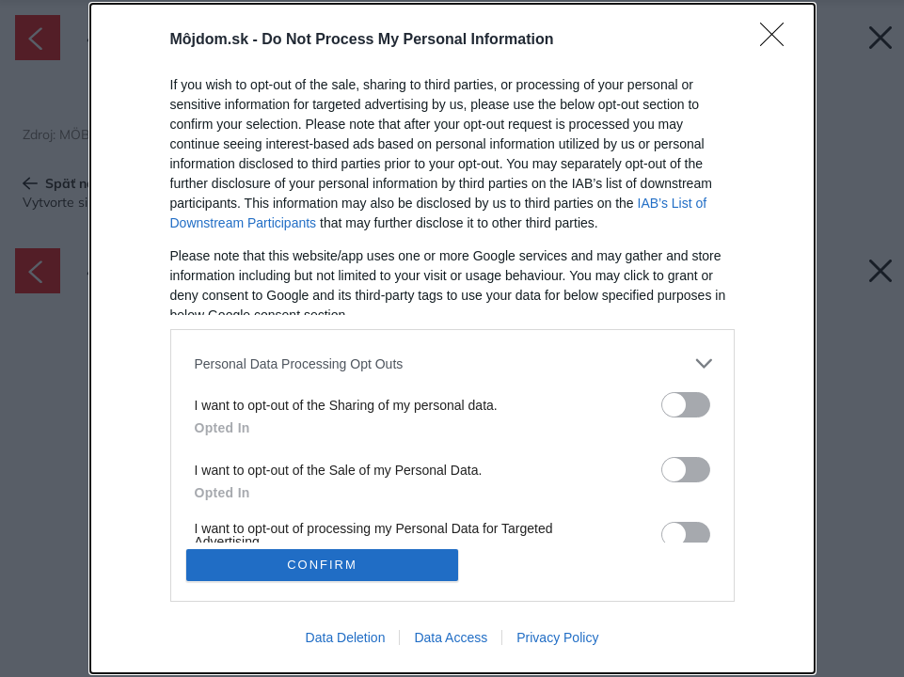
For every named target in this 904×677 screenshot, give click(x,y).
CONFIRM (322, 565)
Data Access (450, 637)
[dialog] (452, 338)
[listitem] (452, 363)
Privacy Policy (557, 637)
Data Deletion (346, 637)
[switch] (685, 404)
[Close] (778, 40)
